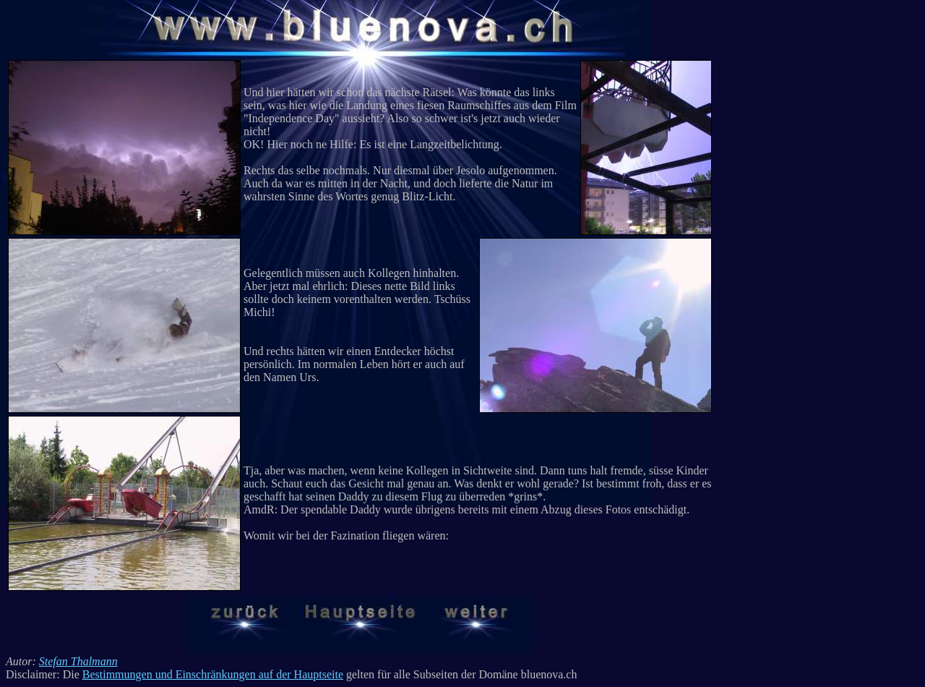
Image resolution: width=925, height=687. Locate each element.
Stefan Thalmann (78, 661)
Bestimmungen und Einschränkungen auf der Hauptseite (212, 674)
